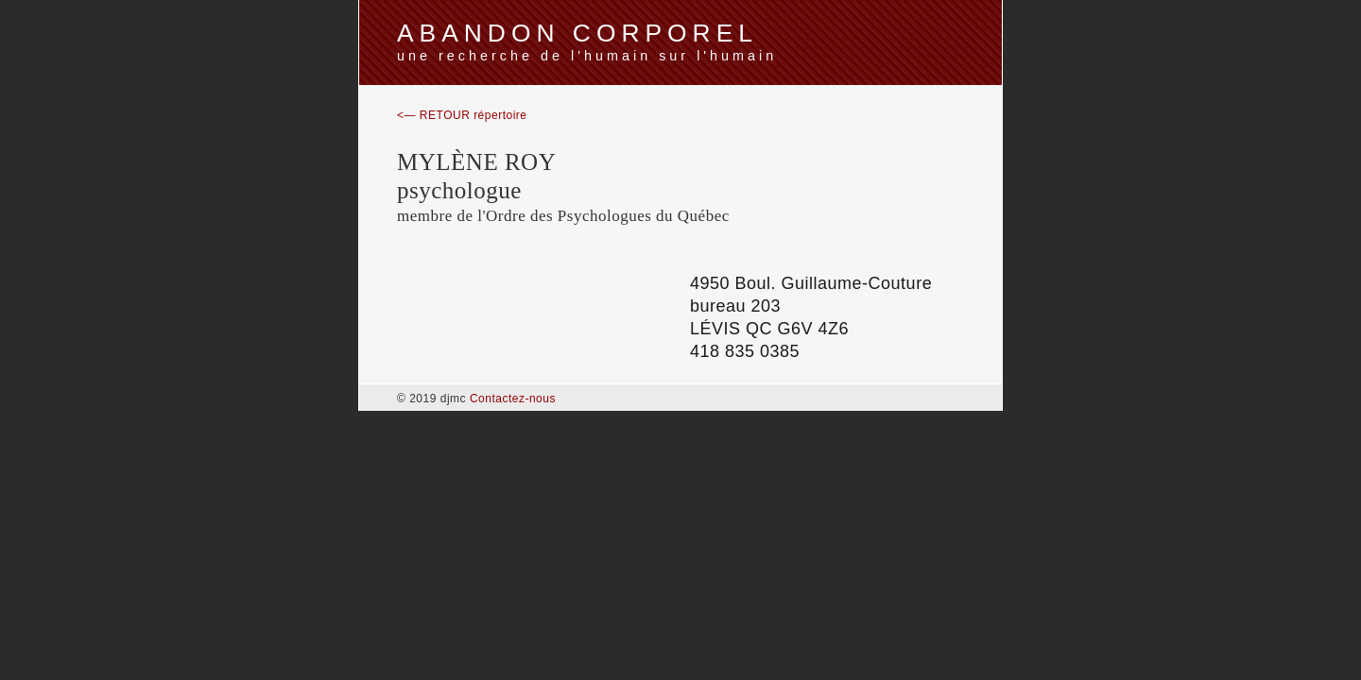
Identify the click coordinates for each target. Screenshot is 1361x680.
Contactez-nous (513, 398)
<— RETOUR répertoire (461, 115)
